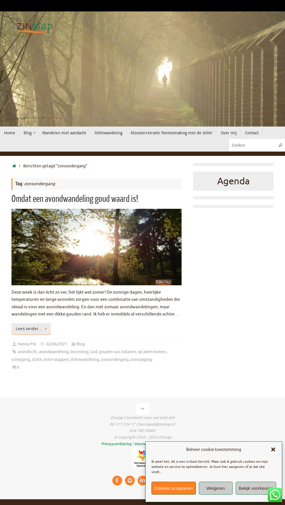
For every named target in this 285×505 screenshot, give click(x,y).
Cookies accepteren (174, 488)
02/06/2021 (56, 344)
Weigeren (216, 488)
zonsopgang (141, 359)
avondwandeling (54, 351)
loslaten (128, 351)
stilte (37, 359)
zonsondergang (115, 359)
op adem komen (152, 351)
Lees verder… (32, 328)
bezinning (79, 351)
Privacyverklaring (116, 443)
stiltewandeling (84, 359)
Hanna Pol (27, 344)
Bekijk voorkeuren (256, 488)
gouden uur (109, 351)
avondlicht (27, 351)
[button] (273, 449)
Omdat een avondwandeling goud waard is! (74, 199)
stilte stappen (56, 359)
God (93, 351)
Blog (80, 344)
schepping (20, 359)
